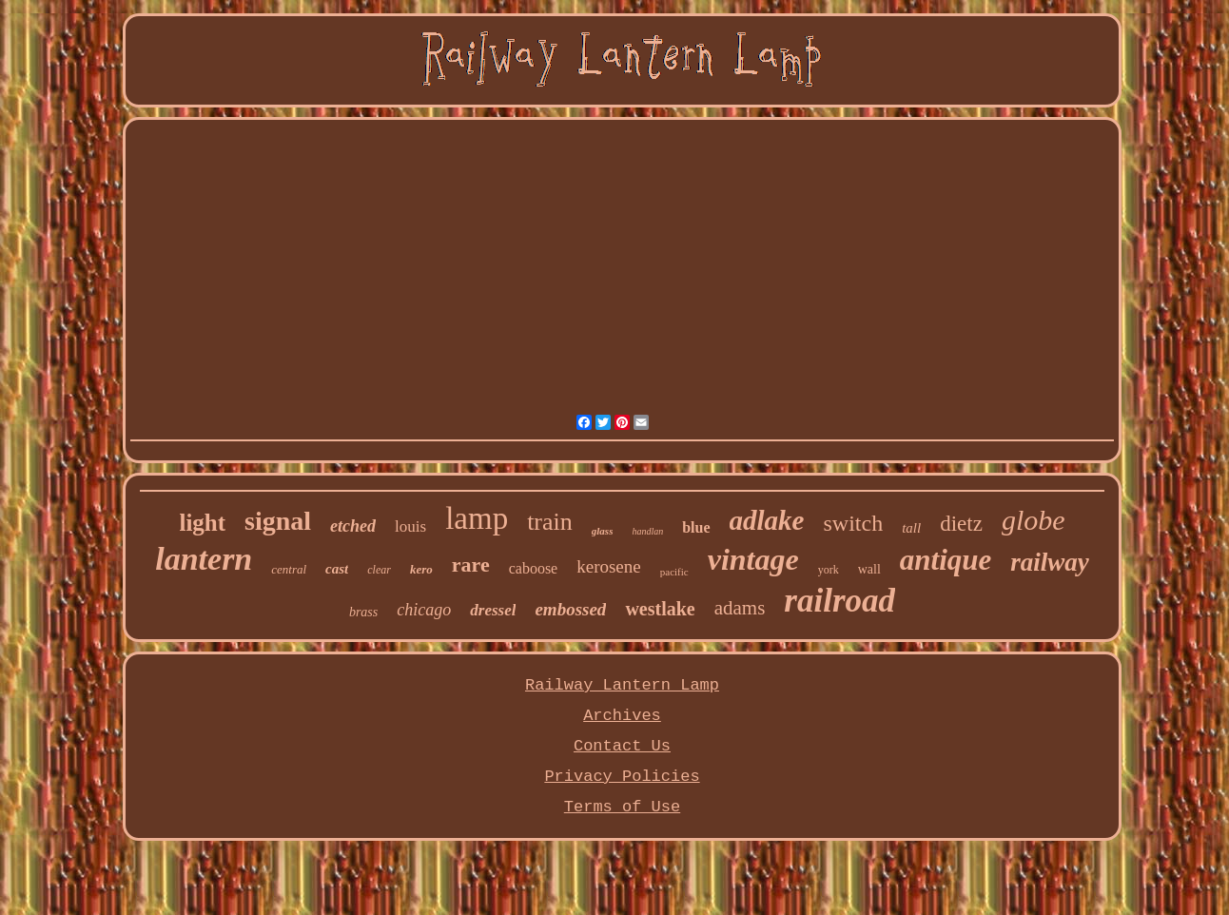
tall (911, 527)
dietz (961, 523)
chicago (424, 609)
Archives (622, 716)
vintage (753, 559)
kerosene (608, 566)
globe (1033, 519)
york (828, 569)
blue (696, 527)
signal (277, 520)
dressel (493, 610)
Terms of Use (622, 807)
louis (410, 526)
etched (353, 525)
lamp (476, 518)
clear (379, 569)
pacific (674, 571)
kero (421, 569)
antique (945, 559)
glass (603, 530)
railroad (839, 600)
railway (1049, 562)
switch (853, 523)
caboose (533, 568)
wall (869, 569)
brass (363, 612)
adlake (767, 520)
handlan (647, 531)
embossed (570, 609)
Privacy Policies (621, 777)
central (288, 569)
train (550, 521)
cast (336, 568)
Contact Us (622, 746)
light (202, 522)
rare (471, 564)
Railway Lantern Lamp (622, 685)
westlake (659, 608)
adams (740, 607)
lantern (203, 558)
